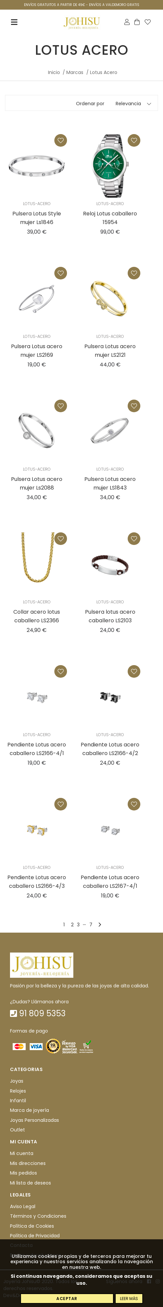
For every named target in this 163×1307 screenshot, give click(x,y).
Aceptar (66, 1298)
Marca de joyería (29, 1110)
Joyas (16, 1081)
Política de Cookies (32, 1226)
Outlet (17, 1129)
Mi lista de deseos (30, 1183)
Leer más (129, 1298)
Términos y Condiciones (38, 1216)
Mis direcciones (28, 1163)
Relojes (18, 1091)
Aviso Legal (22, 1206)
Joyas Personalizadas (34, 1120)
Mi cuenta (21, 1153)
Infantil (18, 1100)
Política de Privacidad (35, 1235)
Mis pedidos (23, 1173)
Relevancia (128, 103)
